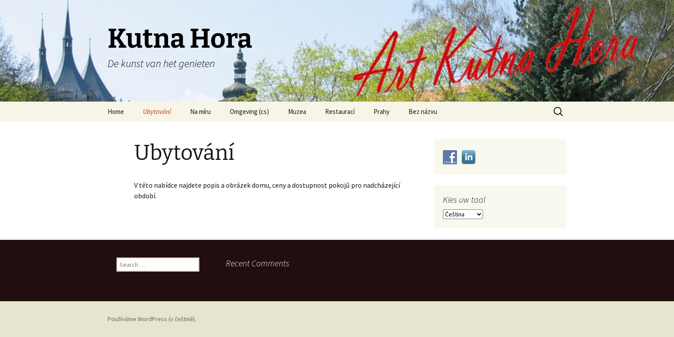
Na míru (200, 111)
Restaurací (340, 111)
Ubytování (157, 111)
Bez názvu (422, 111)
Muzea (297, 111)
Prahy (381, 111)
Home (116, 111)
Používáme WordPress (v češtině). (152, 319)
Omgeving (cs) (249, 111)
